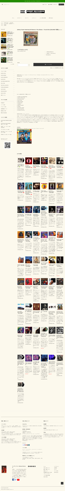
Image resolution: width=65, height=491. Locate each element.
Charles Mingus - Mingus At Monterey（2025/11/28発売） (20, 312)
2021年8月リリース (11, 23)
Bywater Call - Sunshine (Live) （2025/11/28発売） (36, 312)
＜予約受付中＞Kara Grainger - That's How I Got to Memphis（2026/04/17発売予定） (10, 40)
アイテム (61, 4)
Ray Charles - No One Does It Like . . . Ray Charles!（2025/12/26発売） (44, 240)
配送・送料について (47, 469)
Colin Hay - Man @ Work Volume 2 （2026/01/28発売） (20, 265)
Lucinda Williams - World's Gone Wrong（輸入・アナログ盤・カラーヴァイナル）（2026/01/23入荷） (44, 213)
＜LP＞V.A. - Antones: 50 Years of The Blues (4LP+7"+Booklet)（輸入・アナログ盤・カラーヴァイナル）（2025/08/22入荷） (44, 365)
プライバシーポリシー (47, 473)
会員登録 (51, 4)
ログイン (56, 4)
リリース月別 (6, 23)
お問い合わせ (56, 472)
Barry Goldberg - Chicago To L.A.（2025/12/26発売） (20, 287)
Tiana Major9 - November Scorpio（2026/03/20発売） (28, 166)
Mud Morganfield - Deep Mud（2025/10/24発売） (28, 335)
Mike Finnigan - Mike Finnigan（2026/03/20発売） (36, 166)
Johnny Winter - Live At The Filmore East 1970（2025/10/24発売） (60, 287)
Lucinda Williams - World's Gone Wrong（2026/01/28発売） (36, 215)
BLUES (5, 24)
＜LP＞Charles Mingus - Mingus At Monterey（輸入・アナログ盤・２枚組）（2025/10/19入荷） (28, 310)
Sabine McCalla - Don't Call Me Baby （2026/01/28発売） (52, 215)
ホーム (2, 23)
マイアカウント (56, 466)
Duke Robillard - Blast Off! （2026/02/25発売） (28, 215)
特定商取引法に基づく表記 (48, 472)
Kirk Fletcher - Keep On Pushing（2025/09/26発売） (52, 336)
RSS (44, 476)
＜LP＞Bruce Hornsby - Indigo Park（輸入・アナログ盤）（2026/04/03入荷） (20, 165)
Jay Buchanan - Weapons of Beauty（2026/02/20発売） (51, 192)
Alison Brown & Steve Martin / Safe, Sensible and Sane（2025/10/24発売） (60, 313)
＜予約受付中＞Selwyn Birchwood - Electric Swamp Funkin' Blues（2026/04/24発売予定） (10, 59)
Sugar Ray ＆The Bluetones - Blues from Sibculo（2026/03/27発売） (52, 167)
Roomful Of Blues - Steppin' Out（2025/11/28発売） (35, 287)
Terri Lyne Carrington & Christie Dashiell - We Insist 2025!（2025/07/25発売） (60, 364)
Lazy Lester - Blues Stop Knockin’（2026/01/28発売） (60, 215)
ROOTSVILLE (16, 475)
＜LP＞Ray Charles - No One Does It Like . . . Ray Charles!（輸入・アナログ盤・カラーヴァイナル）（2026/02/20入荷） (52, 239)
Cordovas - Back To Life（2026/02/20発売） (60, 191)
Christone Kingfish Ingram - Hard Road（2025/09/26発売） (35, 336)
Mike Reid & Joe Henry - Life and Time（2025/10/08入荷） (60, 265)
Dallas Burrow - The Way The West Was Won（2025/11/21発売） (28, 287)
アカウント (45, 4)
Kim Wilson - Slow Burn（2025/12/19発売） (52, 265)
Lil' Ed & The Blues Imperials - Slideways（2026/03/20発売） (44, 166)
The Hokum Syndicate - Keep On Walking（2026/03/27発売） (60, 166)
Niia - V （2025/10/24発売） (44, 312)
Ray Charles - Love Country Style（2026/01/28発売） (28, 240)
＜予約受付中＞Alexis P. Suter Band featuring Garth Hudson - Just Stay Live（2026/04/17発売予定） (10, 46)
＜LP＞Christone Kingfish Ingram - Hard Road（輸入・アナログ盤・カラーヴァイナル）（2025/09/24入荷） (44, 335)
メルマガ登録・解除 (47, 475)
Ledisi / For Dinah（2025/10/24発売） (35, 265)
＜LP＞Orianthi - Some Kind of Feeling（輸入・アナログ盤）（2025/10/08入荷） (36, 363)
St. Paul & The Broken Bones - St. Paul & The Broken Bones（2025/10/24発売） (52, 313)
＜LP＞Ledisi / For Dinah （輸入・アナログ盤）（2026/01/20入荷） (44, 263)
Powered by (7, 489)
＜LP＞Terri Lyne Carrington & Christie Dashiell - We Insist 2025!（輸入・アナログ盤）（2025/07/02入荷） (20, 390)
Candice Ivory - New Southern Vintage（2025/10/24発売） (20, 336)
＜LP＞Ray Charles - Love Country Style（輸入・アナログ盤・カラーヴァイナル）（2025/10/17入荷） (36, 239)
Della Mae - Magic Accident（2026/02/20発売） (44, 192)
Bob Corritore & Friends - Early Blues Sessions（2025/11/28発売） (44, 287)
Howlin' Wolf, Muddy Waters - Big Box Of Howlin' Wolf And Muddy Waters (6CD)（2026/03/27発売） (28, 193)
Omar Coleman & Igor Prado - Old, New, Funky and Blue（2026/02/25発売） (20, 215)
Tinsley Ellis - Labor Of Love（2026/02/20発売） (36, 191)
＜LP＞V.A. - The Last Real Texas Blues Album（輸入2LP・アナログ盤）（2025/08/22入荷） (52, 362)
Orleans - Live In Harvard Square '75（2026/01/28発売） (28, 265)
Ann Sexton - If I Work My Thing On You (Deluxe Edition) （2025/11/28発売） (52, 287)
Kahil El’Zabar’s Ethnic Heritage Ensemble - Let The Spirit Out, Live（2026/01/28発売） (20, 240)
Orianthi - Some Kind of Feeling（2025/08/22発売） (28, 364)
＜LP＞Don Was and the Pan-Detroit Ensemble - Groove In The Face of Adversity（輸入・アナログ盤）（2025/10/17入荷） (20, 363)
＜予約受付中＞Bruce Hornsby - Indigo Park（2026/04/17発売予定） (10, 52)
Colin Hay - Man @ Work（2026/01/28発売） (60, 240)
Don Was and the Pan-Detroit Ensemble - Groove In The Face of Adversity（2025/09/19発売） (60, 337)
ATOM (46, 476)
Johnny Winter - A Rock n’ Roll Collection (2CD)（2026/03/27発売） (20, 192)
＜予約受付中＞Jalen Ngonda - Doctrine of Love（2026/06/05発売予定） (10, 33)
